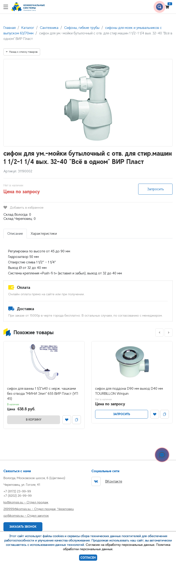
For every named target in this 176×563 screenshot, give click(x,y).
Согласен (88, 557)
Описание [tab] (15, 234)
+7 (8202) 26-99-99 (17, 495)
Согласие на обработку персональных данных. (120, 544)
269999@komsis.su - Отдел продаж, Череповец (38, 509)
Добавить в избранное (23, 207)
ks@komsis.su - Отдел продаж (25, 502)
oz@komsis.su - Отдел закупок (26, 515)
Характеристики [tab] (44, 234)
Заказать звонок (22, 526)
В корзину (33, 419)
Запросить (155, 189)
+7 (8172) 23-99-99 (17, 491)
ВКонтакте (106, 481)
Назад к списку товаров (22, 51)
